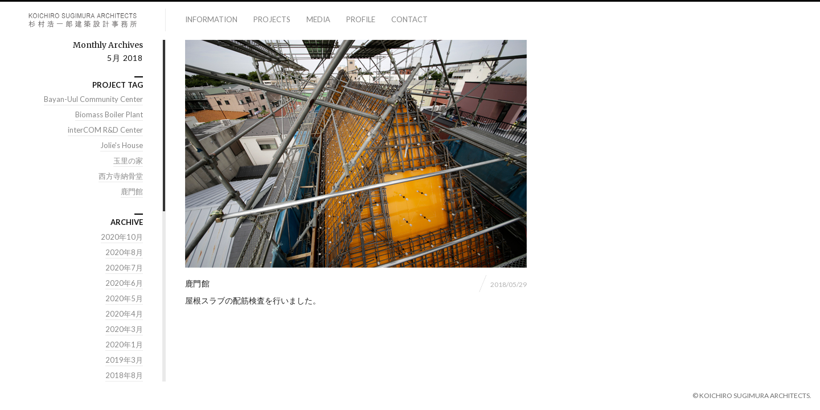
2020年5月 (124, 298)
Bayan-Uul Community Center (93, 99)
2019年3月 (124, 359)
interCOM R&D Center (105, 129)
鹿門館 (132, 191)
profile (360, 19)
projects (271, 19)
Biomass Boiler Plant (109, 114)
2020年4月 (124, 313)
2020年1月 (124, 344)
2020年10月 (122, 236)
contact (409, 19)
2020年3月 (124, 329)
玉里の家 (128, 160)
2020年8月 (124, 252)
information (211, 19)
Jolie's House (121, 145)
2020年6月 (124, 283)
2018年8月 (124, 375)
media (318, 19)
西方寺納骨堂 (121, 176)
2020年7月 (124, 267)
